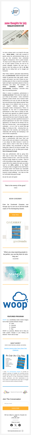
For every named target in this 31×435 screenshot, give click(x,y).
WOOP (4, 319)
